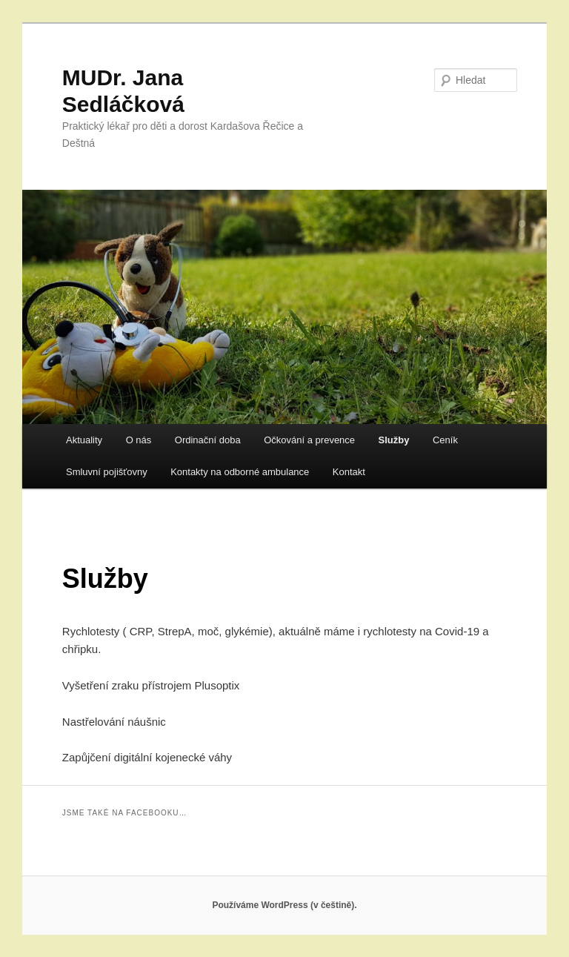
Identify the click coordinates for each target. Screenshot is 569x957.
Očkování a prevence (309, 440)
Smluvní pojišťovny (106, 471)
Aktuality (84, 440)
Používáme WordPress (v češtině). (284, 905)
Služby (394, 440)
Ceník (445, 440)
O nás (139, 440)
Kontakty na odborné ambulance (239, 471)
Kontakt (349, 471)
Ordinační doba (208, 440)
